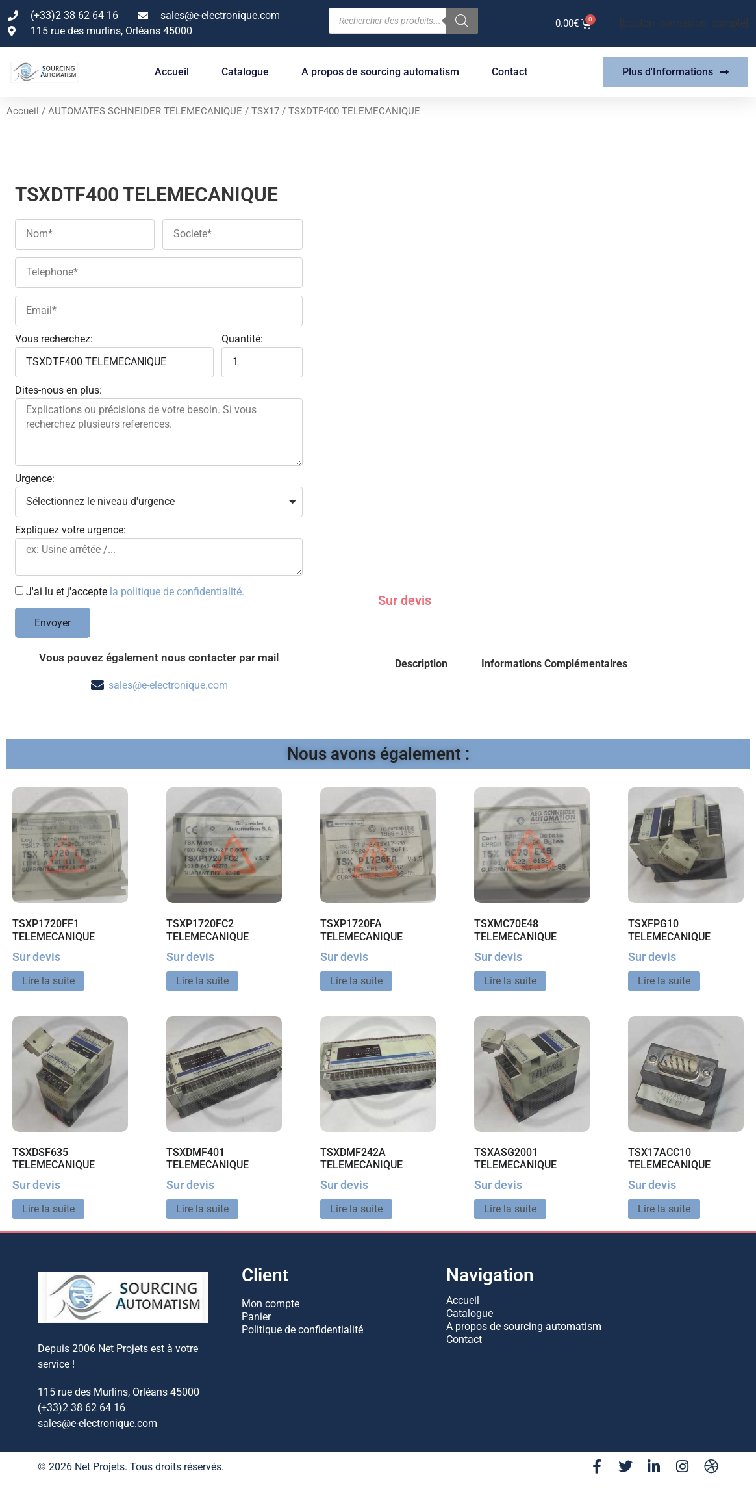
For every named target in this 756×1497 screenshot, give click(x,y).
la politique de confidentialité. (177, 591)
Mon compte (270, 1304)
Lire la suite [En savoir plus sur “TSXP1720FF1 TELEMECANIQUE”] (48, 981)
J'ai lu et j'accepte (135, 591)
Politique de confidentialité (302, 1330)
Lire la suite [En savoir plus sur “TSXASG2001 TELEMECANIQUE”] (510, 1209)
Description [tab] (421, 664)
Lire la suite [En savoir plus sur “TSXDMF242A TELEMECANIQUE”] (356, 1209)
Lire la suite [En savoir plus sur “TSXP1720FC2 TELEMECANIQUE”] (202, 981)
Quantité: (242, 339)
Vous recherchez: (54, 339)
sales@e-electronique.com (168, 685)
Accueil (172, 72)
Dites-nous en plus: (58, 390)
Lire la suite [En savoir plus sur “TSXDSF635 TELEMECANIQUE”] (48, 1209)
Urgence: (35, 479)
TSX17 (265, 111)
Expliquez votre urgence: (70, 530)
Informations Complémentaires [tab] (554, 664)
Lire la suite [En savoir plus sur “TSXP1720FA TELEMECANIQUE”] (356, 981)
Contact (509, 72)
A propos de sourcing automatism (380, 72)
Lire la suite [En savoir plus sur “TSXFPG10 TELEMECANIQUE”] (664, 981)
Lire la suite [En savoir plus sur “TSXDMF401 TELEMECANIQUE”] (202, 1209)
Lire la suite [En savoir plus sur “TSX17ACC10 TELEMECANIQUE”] (664, 1209)
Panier (256, 1317)
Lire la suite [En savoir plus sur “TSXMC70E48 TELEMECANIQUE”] (510, 981)
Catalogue (245, 72)
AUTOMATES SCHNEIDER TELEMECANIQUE (145, 111)
